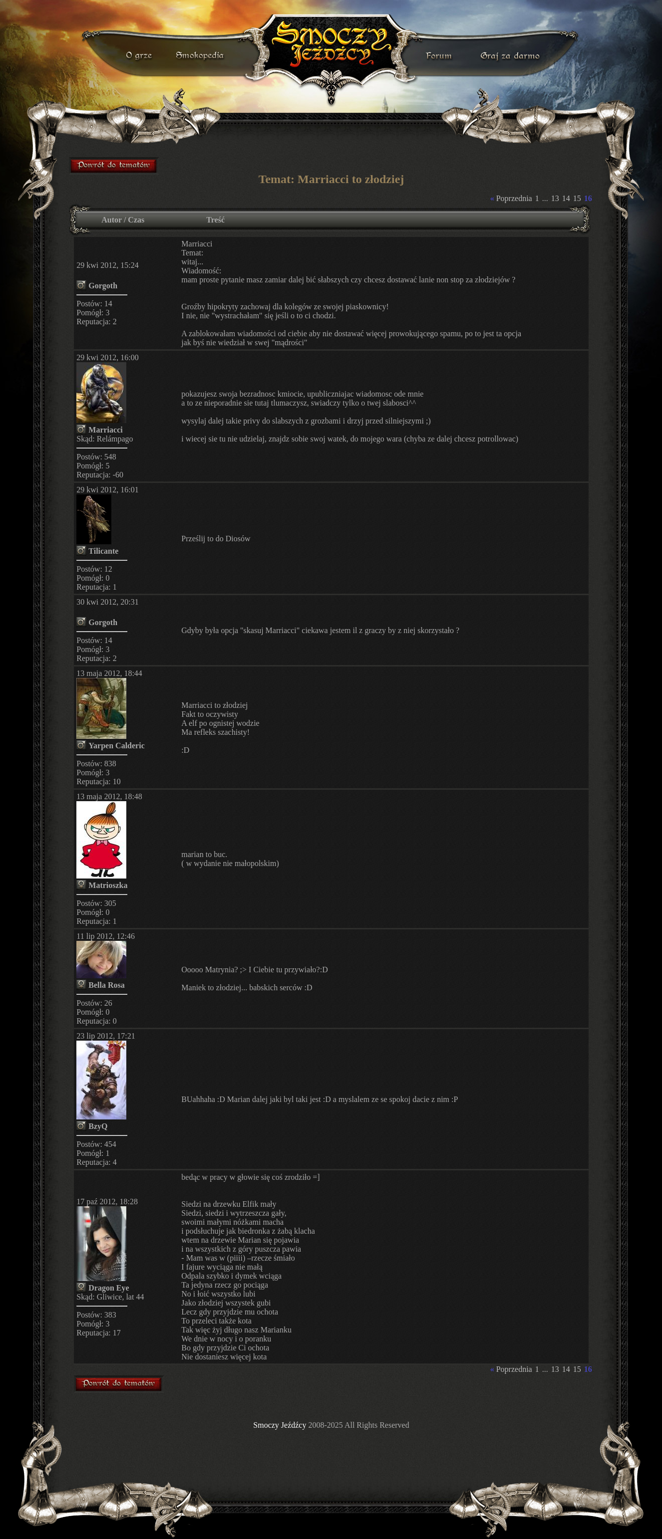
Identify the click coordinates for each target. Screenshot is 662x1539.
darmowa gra (512, 56)
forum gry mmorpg (114, 166)
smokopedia (200, 56)
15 (577, 198)
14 (566, 198)
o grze (140, 56)
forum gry (440, 56)
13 (555, 198)
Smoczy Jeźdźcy (279, 1425)
